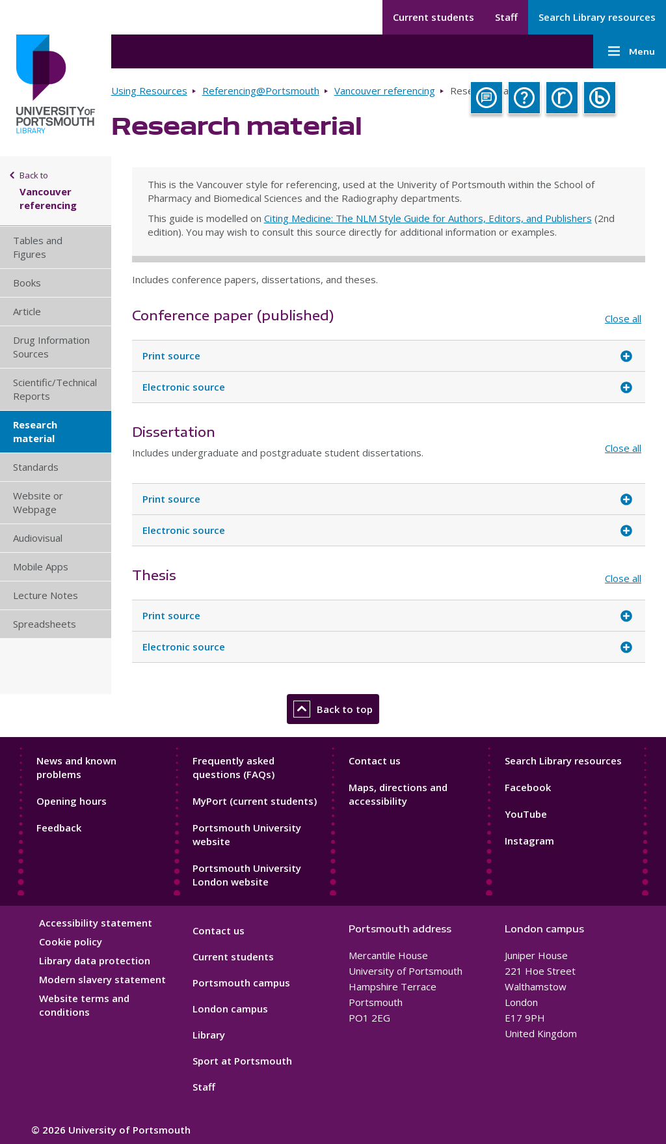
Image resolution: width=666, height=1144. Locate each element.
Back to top (333, 709)
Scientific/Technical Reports (55, 389)
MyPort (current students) (255, 800)
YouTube (526, 813)
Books (27, 282)
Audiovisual (37, 537)
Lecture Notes (45, 595)
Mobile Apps (40, 566)
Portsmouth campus (241, 982)
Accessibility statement (95, 922)
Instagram (529, 840)
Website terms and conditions (84, 1005)
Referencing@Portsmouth (260, 90)
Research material (35, 431)
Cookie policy (70, 941)
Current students (433, 16)
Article (27, 311)
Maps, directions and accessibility (398, 794)
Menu (629, 51)
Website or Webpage (38, 502)
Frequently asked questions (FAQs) (233, 767)
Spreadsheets (44, 623)
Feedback (58, 827)
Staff (506, 16)
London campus (230, 1008)
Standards (36, 466)
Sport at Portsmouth (242, 1060)
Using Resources (149, 90)
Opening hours (71, 800)
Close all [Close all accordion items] (623, 318)
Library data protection (94, 960)
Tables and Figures (37, 247)
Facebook (528, 787)
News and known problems (76, 767)
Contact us (375, 760)
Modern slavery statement (102, 979)
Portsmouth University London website (247, 874)
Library (209, 1034)
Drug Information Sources (51, 346)
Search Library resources (597, 16)
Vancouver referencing (384, 90)
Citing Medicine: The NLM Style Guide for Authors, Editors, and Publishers (428, 218)
